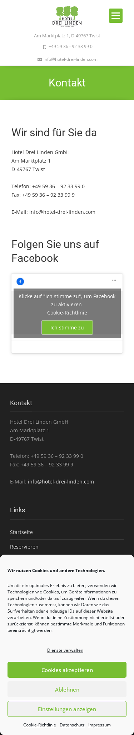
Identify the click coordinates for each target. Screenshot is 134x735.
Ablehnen (67, 689)
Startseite (21, 532)
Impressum (99, 725)
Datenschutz (72, 725)
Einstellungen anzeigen (67, 709)
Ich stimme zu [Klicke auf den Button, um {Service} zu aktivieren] (67, 327)
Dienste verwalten (65, 650)
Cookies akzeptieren (67, 669)
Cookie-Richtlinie (39, 725)
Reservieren (24, 546)
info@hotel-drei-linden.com (62, 211)
